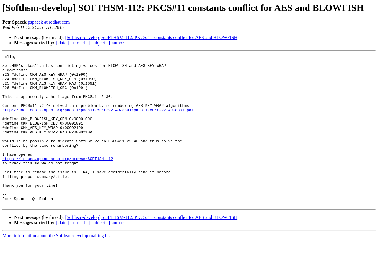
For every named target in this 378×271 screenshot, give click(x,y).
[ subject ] (98, 42)
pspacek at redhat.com (49, 22)
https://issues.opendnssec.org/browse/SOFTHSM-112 (57, 180)
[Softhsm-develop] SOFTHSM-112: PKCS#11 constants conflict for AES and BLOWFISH (151, 37)
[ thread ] (79, 42)
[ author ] (118, 42)
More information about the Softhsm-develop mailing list (56, 265)
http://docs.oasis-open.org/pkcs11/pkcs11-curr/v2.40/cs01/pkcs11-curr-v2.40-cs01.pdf (97, 121)
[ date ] (62, 42)
